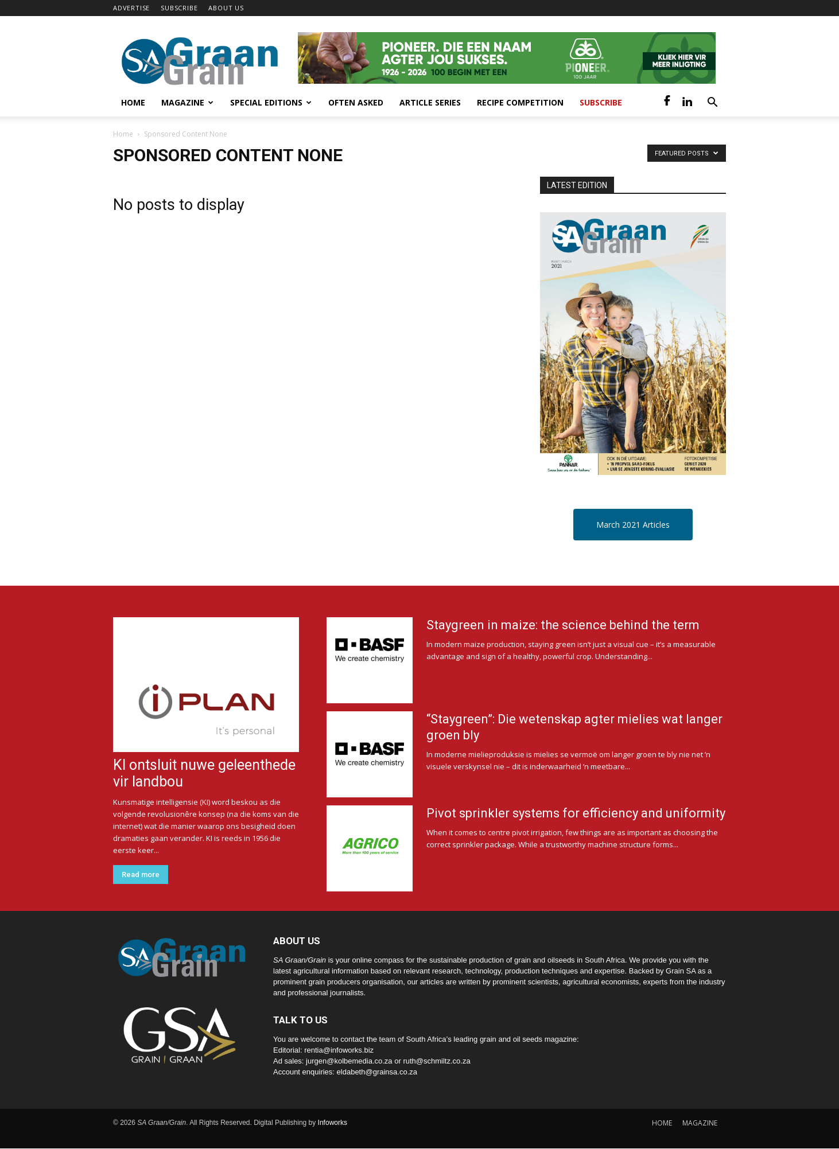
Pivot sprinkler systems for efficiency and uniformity (575, 813)
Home (133, 102)
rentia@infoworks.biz (339, 1050)
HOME (662, 1123)
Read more (141, 874)
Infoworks (332, 1123)
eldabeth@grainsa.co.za (377, 1072)
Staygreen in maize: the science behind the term (563, 625)
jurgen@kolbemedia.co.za (349, 1061)
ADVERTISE (131, 7)
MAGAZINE (699, 1123)
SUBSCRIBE (179, 7)
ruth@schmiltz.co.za (436, 1061)
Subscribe (601, 102)
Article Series (430, 102)
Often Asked (355, 102)
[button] (712, 103)
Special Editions (271, 102)
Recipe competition (520, 102)
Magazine (187, 102)
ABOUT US (225, 7)
